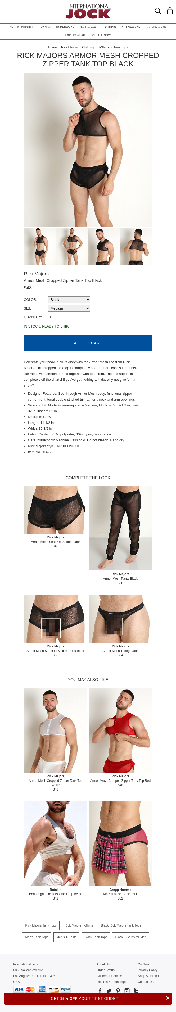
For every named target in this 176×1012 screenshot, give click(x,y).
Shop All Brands (149, 975)
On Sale (143, 964)
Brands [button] (45, 27)
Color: (30, 300)
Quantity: (33, 317)
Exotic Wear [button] (75, 35)
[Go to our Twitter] (108, 991)
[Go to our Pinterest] (117, 991)
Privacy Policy (147, 970)
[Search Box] (158, 11)
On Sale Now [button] (101, 35)
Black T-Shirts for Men (130, 936)
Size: (28, 308)
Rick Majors (36, 273)
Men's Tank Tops (37, 936)
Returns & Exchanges (112, 981)
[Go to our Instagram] (126, 991)
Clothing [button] (109, 27)
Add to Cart (88, 342)
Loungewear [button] (156, 27)
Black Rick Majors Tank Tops (121, 925)
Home (52, 47)
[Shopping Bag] (169, 10)
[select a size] (69, 308)
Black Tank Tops (95, 936)
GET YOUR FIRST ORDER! (111, 998)
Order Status (106, 970)
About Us (103, 964)
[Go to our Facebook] (100, 991)
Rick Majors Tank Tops (41, 925)
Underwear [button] (65, 27)
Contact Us (145, 981)
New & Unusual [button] (22, 27)
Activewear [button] (131, 27)
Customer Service (109, 975)
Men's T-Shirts (66, 936)
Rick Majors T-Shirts (79, 925)
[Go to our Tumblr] (135, 991)
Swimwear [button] (88, 27)
